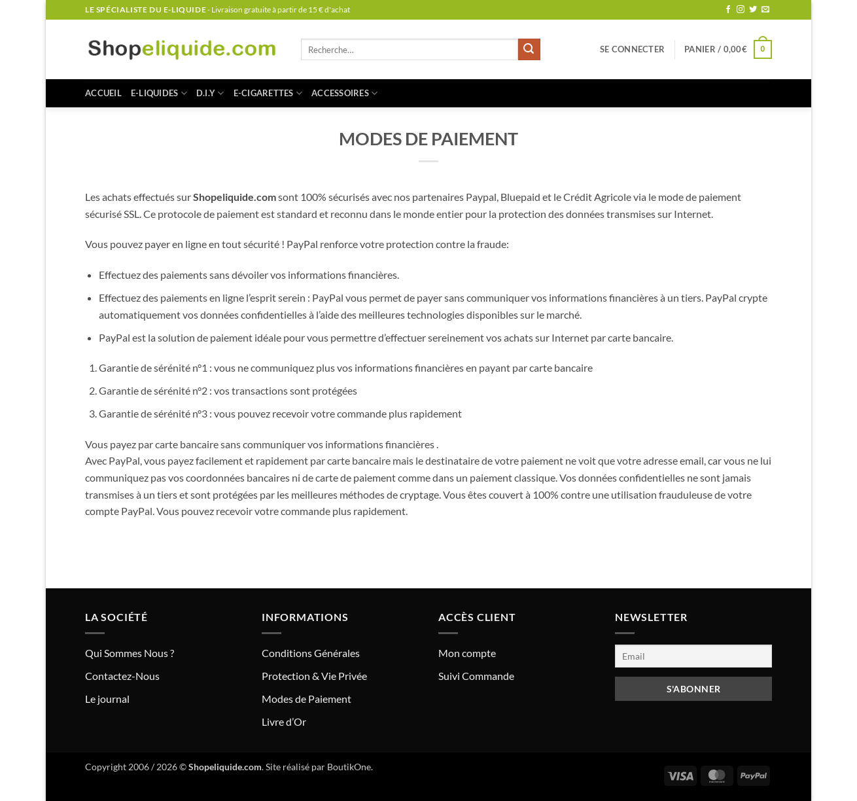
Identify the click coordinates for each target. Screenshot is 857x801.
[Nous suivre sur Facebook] (728, 9)
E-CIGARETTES (268, 93)
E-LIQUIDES (159, 93)
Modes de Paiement (306, 698)
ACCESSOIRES (344, 93)
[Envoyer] (529, 50)
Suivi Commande (476, 675)
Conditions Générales (311, 653)
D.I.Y (210, 93)
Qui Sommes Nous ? (129, 653)
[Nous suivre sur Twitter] (753, 9)
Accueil (103, 93)
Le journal (107, 698)
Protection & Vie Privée (314, 675)
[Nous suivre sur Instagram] (740, 9)
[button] (632, 49)
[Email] (693, 656)
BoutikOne (349, 766)
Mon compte (467, 653)
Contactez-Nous (122, 675)
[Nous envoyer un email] (765, 9)
